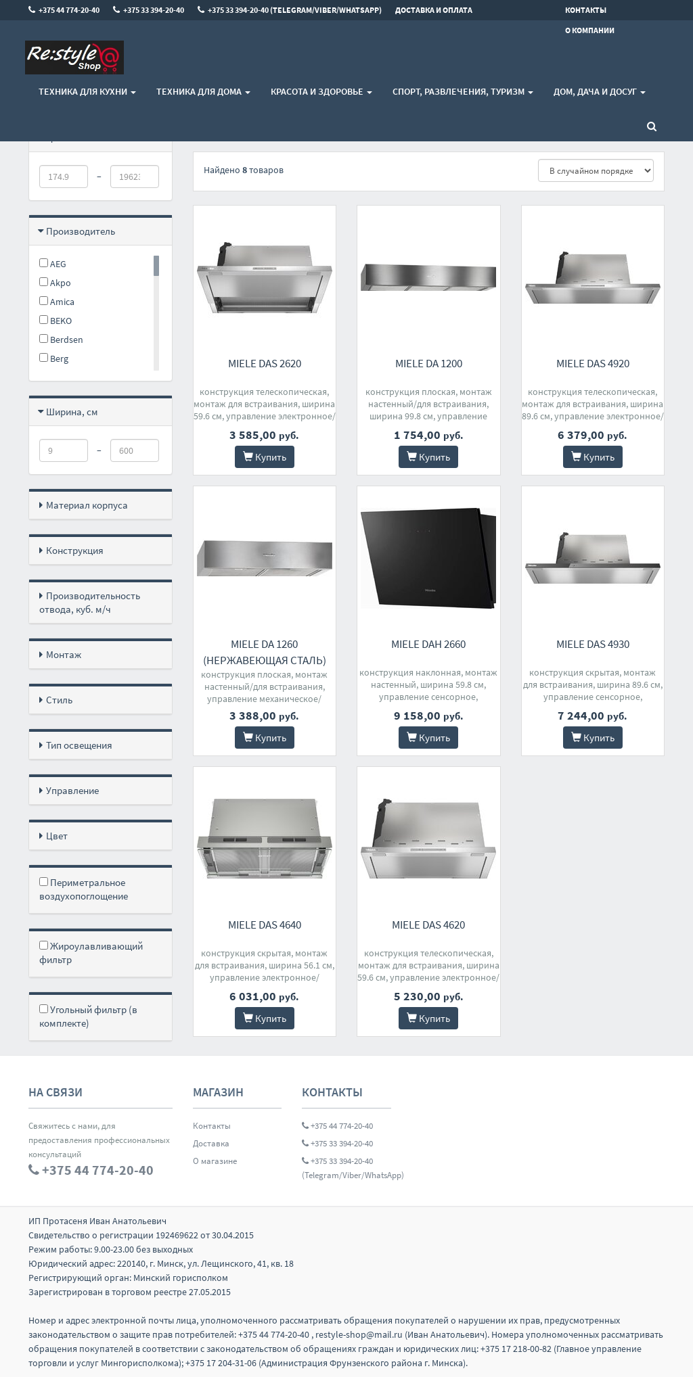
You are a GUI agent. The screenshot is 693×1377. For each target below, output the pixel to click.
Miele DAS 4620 (428, 924)
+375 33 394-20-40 (337, 1143)
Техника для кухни (87, 91)
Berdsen (61, 339)
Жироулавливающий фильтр (91, 952)
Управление (72, 790)
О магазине (215, 1161)
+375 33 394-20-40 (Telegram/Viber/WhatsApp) (346, 1168)
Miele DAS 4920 (592, 363)
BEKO (55, 320)
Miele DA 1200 (428, 363)
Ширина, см (72, 411)
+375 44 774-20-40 (337, 1125)
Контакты (212, 1125)
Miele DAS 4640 (264, 924)
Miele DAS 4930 (592, 643)
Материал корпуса (87, 504)
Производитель (80, 231)
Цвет (57, 835)
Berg (53, 358)
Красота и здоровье (321, 91)
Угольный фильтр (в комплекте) (88, 1016)
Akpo (55, 283)
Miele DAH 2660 (428, 643)
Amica (56, 302)
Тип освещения (79, 745)
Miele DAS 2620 (264, 363)
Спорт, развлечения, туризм (463, 91)
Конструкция (75, 550)
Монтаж (63, 654)
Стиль (59, 699)
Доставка (211, 1143)
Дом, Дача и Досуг (600, 91)
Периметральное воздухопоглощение (83, 889)
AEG (52, 264)
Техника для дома (203, 91)
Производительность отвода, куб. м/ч (89, 602)
